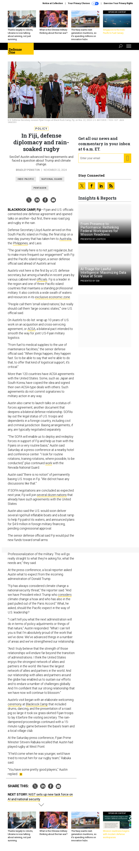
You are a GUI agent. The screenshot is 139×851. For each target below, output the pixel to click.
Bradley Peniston (28, 170)
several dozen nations (52, 495)
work (48, 463)
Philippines (20, 243)
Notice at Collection (53, 3)
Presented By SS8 (89, 281)
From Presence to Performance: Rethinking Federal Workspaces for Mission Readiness (99, 229)
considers (65, 594)
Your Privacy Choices (83, 3)
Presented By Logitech (93, 239)
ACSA (31, 329)
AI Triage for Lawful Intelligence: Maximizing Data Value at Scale (103, 272)
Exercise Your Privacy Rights (118, 3)
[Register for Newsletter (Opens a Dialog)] (127, 158)
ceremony (15, 704)
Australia (65, 239)
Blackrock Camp (37, 704)
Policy (41, 128)
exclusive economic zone (52, 297)
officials (42, 279)
